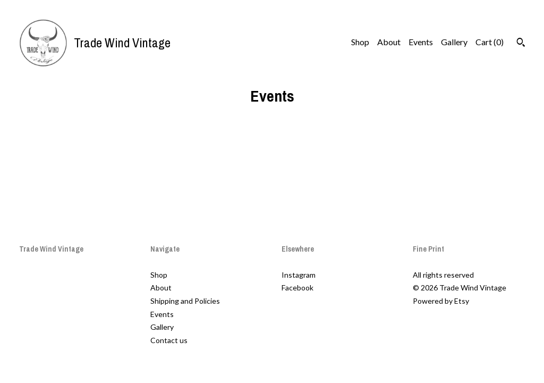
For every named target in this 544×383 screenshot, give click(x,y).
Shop (360, 42)
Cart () (489, 42)
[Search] (521, 43)
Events (421, 42)
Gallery (454, 42)
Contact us (169, 340)
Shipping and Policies (185, 300)
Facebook (297, 287)
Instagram (299, 274)
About (389, 42)
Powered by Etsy (441, 300)
